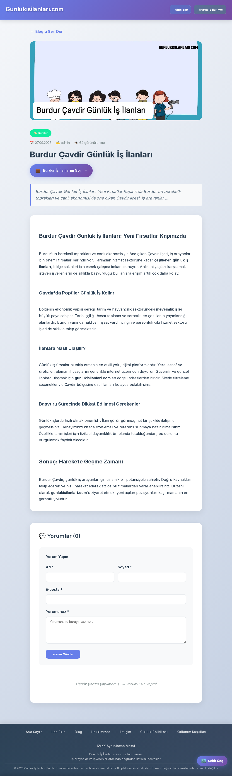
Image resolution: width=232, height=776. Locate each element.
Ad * (50, 567)
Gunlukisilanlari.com (34, 9)
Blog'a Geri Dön (46, 32)
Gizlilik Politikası (154, 731)
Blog (78, 731)
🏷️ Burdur (41, 133)
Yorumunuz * (57, 612)
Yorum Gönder (63, 654)
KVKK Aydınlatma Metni (116, 746)
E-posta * (54, 589)
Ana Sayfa (33, 731)
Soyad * (125, 567)
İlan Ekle (58, 731)
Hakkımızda (100, 731)
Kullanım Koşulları (193, 731)
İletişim (125, 731)
